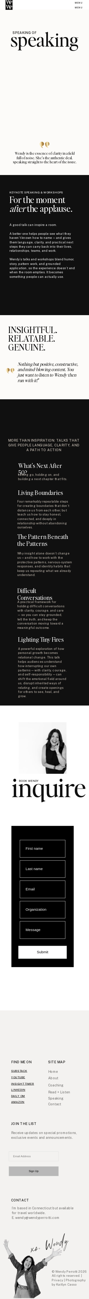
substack (19, 1070)
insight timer (22, 1083)
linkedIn (18, 1089)
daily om (18, 1095)
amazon (17, 1101)
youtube (18, 1077)
